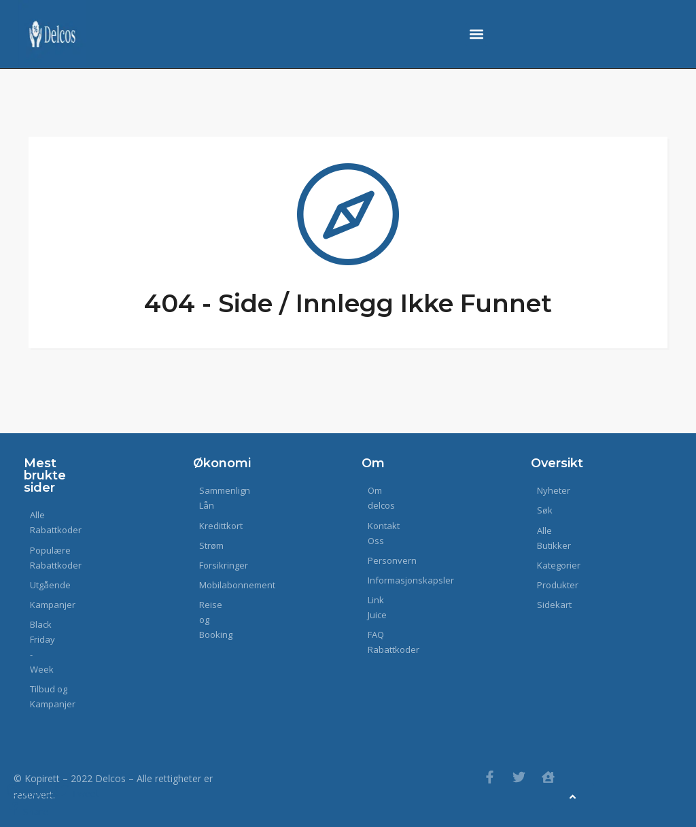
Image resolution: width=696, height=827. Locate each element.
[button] (476, 34)
